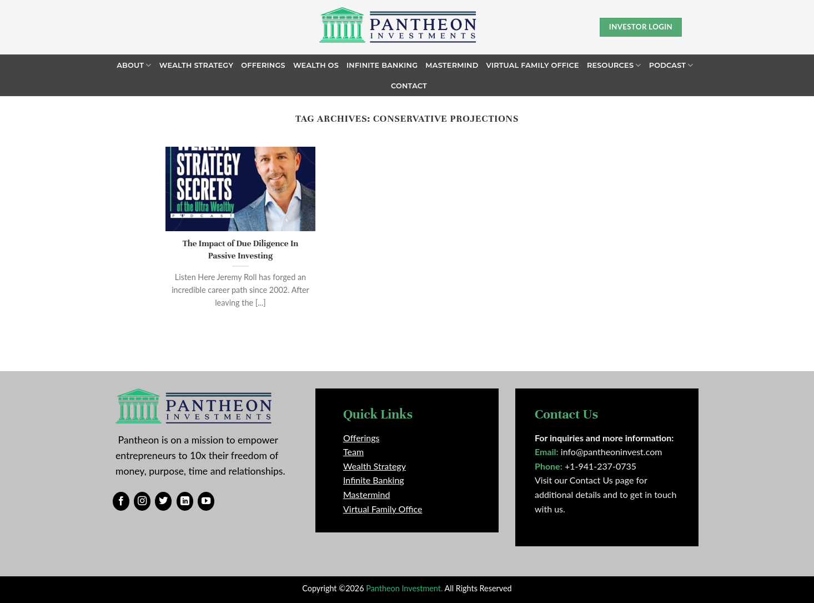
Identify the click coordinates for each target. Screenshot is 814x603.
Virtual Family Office (532, 65)
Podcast (671, 65)
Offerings (263, 65)
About (134, 65)
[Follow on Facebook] (121, 501)
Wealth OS (316, 65)
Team (353, 451)
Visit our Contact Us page (584, 480)
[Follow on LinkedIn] (185, 501)
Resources (614, 65)
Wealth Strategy (196, 65)
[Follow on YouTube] (206, 501)
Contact (409, 86)
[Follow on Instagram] (142, 501)
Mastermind (451, 65)
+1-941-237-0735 (600, 466)
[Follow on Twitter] (163, 501)
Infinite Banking (382, 65)
